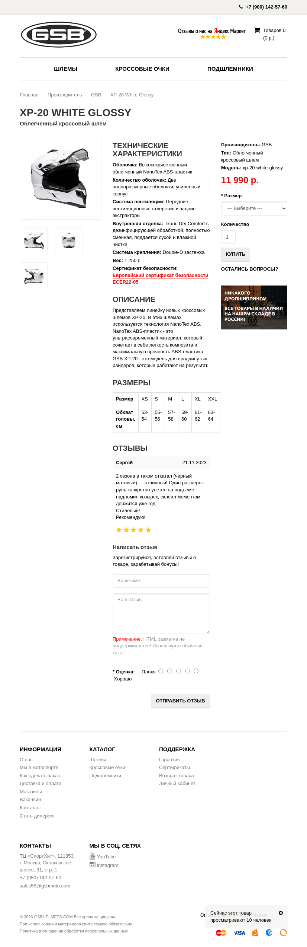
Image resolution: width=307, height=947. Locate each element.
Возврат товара (176, 775)
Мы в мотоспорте (39, 767)
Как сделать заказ (40, 775)
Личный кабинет (177, 783)
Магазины (31, 791)
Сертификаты (174, 767)
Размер (233, 195)
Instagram (104, 865)
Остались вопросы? (249, 269)
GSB (96, 95)
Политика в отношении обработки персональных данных (74, 931)
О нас (26, 759)
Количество (235, 224)
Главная (29, 95)
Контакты (30, 807)
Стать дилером (37, 816)
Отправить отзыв (180, 701)
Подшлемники (230, 69)
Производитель (65, 95)
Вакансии (30, 799)
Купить (235, 254)
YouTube (103, 857)
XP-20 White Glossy (132, 95)
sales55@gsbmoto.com (45, 886)
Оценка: (125, 672)
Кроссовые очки (142, 69)
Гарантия (169, 759)
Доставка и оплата (40, 783)
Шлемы (65, 69)
